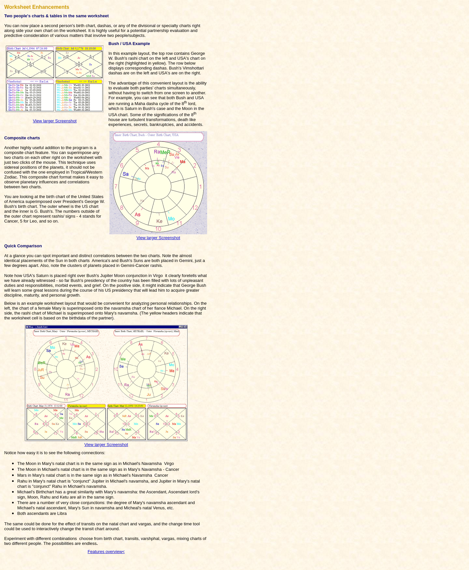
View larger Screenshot (55, 120)
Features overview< (106, 551)
